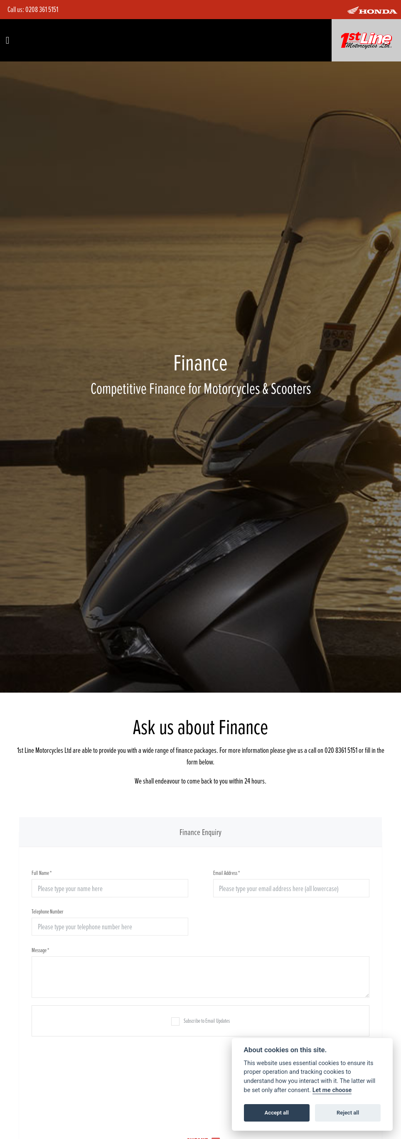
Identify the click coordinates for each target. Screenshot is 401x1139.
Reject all (348, 1113)
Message (40, 950)
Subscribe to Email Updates (200, 1021)
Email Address (226, 873)
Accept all (277, 1113)
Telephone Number (48, 911)
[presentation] (201, 1080)
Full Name (42, 873)
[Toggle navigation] (7, 40)
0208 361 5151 (41, 9)
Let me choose (332, 1090)
